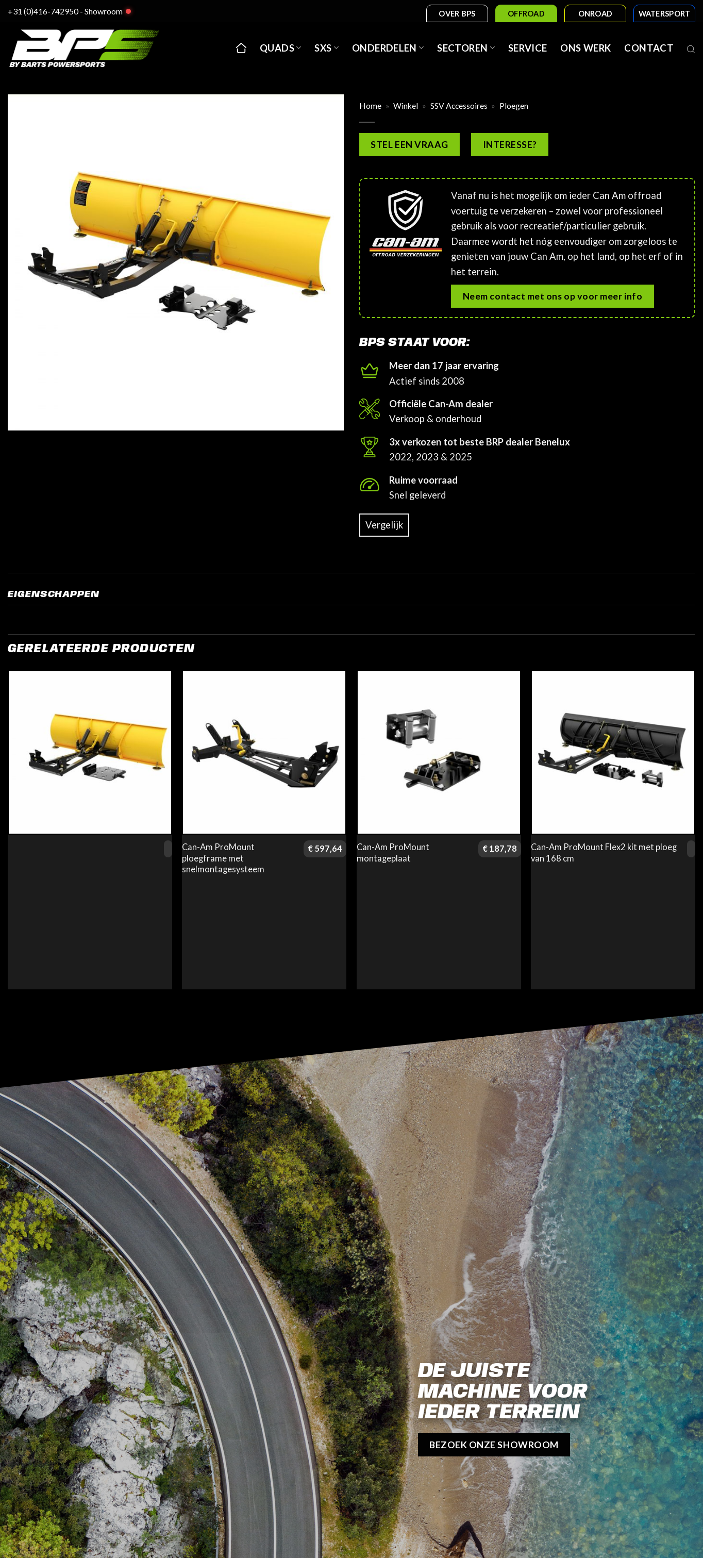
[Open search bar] (691, 48)
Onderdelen (388, 48)
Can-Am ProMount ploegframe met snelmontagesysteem (223, 858)
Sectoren (466, 48)
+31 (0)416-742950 (43, 11)
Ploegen (513, 105)
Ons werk (585, 48)
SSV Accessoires (459, 105)
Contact (649, 48)
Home (370, 105)
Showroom (104, 11)
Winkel (405, 105)
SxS (326, 48)
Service (527, 48)
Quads (280, 48)
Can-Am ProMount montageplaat (393, 853)
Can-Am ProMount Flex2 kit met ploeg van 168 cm (604, 853)
